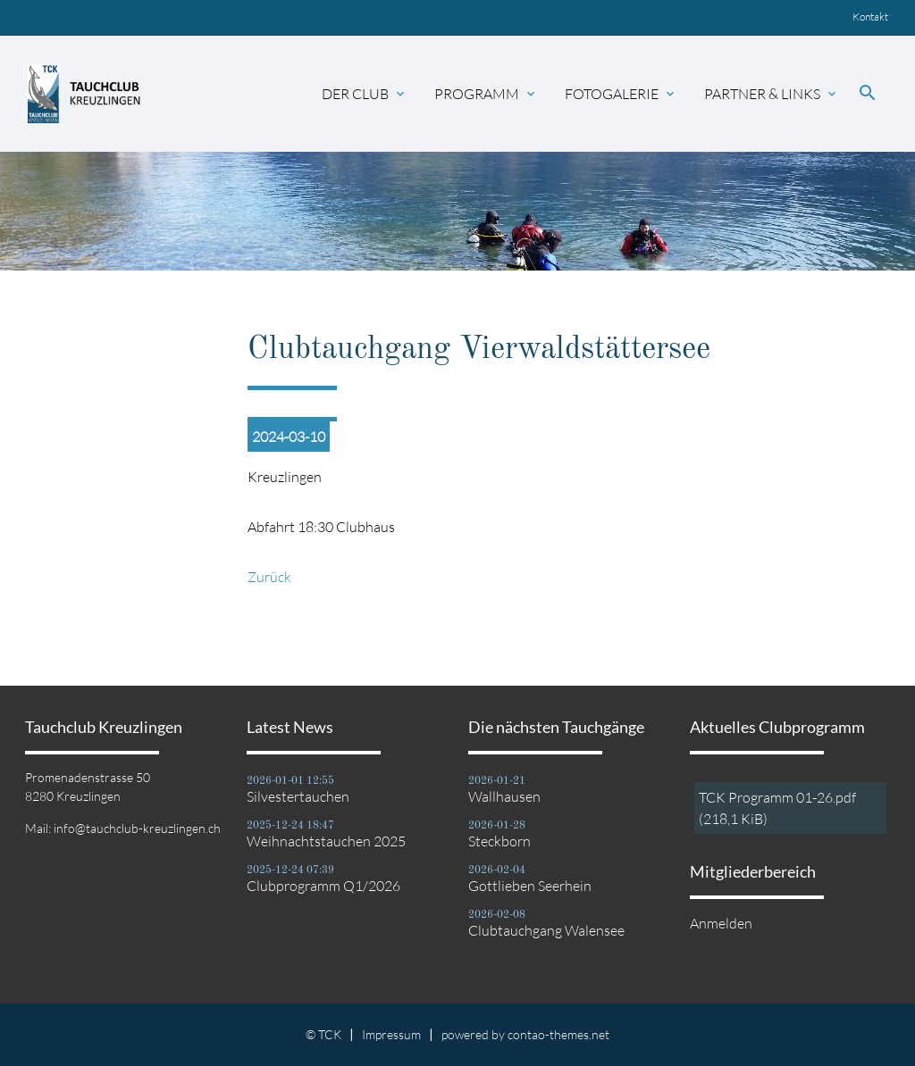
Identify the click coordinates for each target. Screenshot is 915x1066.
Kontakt (870, 16)
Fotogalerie (621, 93)
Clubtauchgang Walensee (546, 930)
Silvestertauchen (298, 796)
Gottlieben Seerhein (530, 886)
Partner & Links (771, 93)
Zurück (269, 577)
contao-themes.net (558, 1034)
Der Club (364, 93)
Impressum (391, 1034)
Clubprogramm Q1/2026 (323, 886)
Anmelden (721, 923)
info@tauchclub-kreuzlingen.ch (137, 828)
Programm (486, 93)
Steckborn (499, 841)
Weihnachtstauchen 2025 (326, 841)
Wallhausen (504, 796)
